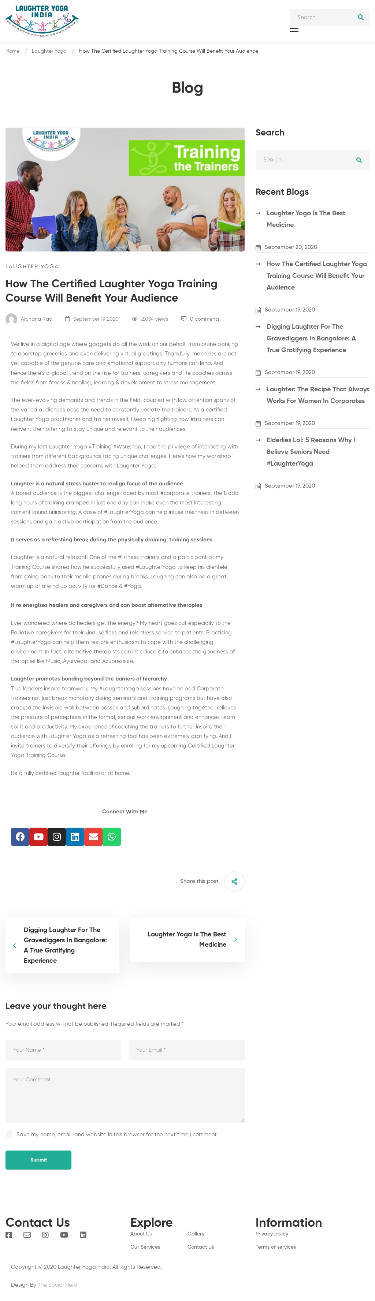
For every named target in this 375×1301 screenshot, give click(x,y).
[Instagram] (45, 1235)
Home (12, 51)
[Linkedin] (83, 1235)
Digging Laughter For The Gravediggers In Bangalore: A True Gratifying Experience (311, 339)
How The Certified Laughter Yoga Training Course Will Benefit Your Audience (317, 276)
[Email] (27, 1235)
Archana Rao (28, 319)
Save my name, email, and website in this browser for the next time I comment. (117, 1134)
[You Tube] (64, 1235)
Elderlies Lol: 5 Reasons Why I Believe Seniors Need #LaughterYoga (311, 452)
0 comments (200, 319)
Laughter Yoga (49, 51)
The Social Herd (58, 1285)
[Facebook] (9, 1235)
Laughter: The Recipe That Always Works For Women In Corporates (318, 395)
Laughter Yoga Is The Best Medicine (306, 219)
